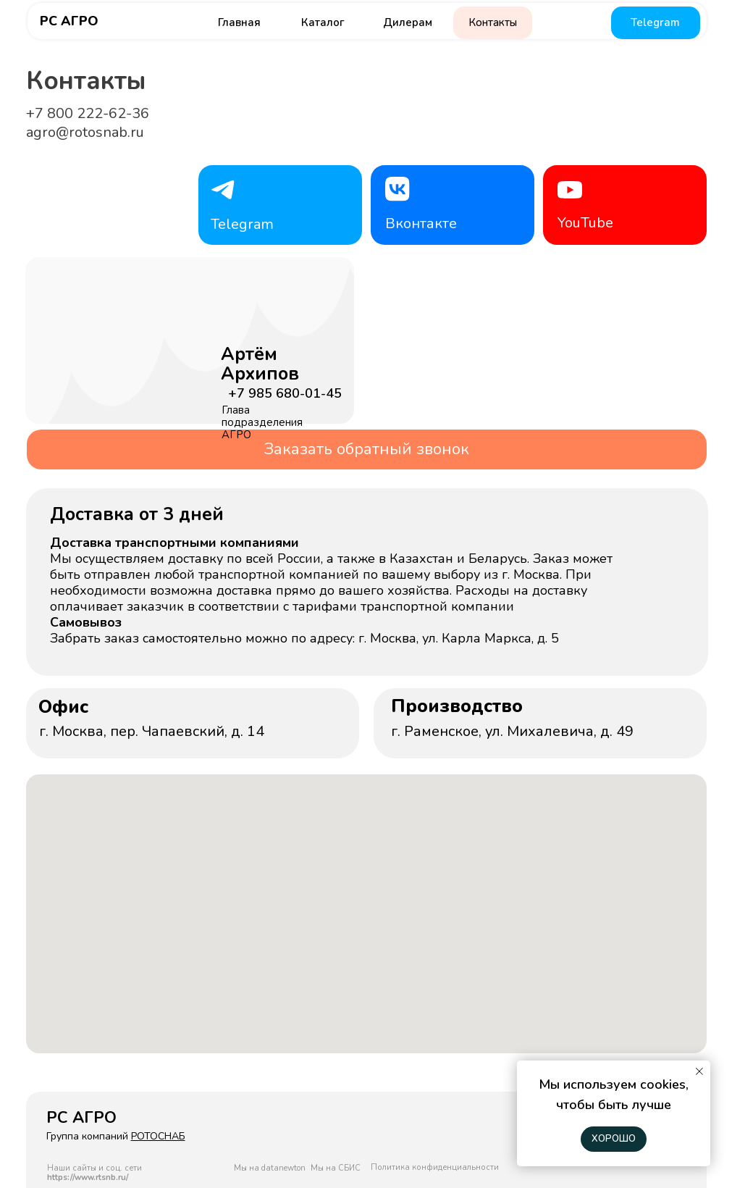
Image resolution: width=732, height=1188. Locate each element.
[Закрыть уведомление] (699, 1071)
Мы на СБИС (336, 1168)
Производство (457, 706)
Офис (63, 707)
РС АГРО (69, 21)
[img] (170, 368)
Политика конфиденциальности (435, 1167)
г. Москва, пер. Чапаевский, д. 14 (151, 731)
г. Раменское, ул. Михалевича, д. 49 (512, 731)
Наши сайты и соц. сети (94, 1173)
